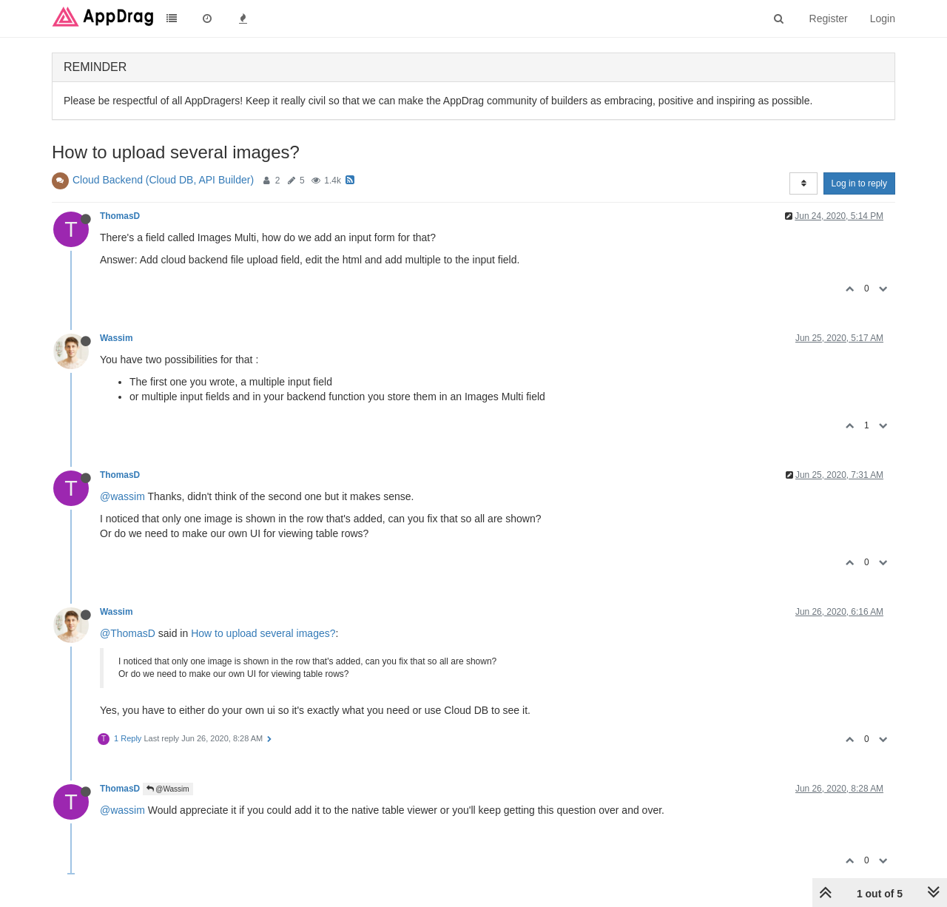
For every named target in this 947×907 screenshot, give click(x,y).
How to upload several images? (263, 633)
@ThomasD (127, 633)
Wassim (116, 338)
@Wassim (167, 789)
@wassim (122, 496)
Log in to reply (859, 183)
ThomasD (120, 216)
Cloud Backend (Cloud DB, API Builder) (163, 180)
